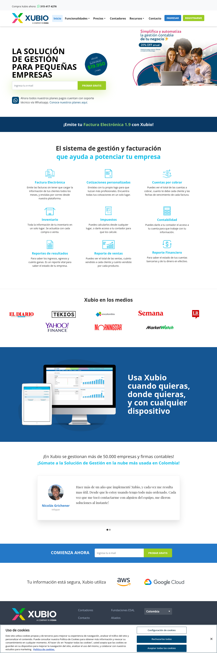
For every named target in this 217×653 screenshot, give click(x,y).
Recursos (136, 18)
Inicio (57, 18)
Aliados (116, 618)
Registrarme (193, 18)
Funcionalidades (76, 18)
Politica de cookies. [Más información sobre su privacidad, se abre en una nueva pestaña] (44, 649)
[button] (107, 530)
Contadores (118, 18)
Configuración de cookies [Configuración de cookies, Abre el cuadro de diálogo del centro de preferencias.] (162, 630)
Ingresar (173, 18)
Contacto (155, 18)
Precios (98, 18)
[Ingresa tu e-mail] (45, 85)
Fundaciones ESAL (123, 610)
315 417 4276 (47, 6)
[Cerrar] (211, 639)
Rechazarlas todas (162, 639)
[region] (108, 639)
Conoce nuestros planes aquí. (69, 102)
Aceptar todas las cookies (162, 648)
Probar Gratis (91, 85)
